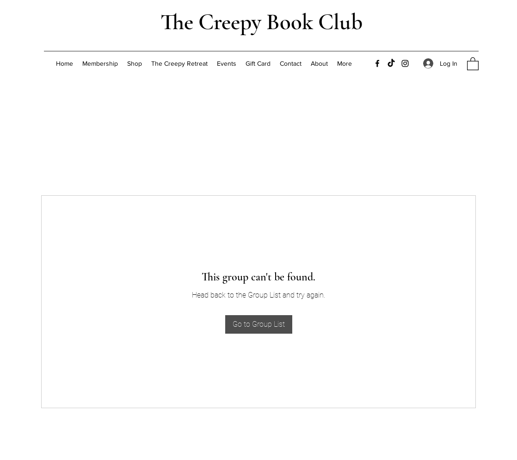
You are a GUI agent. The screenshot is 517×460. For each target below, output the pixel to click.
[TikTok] (391, 63)
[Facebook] (377, 63)
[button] (473, 63)
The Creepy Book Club (261, 22)
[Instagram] (405, 63)
